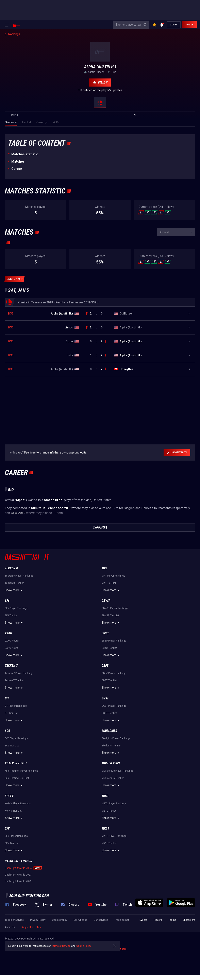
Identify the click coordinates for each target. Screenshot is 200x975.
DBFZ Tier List (109, 680)
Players (158, 920)
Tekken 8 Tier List (14, 583)
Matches (18, 161)
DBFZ (105, 666)
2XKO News (11, 648)
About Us (10, 927)
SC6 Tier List (12, 745)
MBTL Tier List (109, 810)
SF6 (7, 601)
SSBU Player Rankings (114, 640)
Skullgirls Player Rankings (116, 738)
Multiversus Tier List (113, 778)
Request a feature (31, 927)
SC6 (7, 731)
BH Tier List (11, 713)
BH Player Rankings (16, 705)
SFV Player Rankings (16, 836)
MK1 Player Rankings (113, 575)
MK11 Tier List (109, 843)
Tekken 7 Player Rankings (19, 673)
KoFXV (9, 796)
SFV (7, 828)
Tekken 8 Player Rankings (19, 575)
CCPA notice (80, 920)
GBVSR (106, 601)
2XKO (8, 633)
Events (143, 920)
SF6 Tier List (11, 615)
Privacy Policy (38, 920)
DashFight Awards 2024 (18, 868)
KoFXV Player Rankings (18, 803)
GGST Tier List (109, 713)
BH (7, 698)
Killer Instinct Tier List (17, 778)
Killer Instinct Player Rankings (21, 770)
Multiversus (111, 763)
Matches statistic (24, 154)
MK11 (105, 828)
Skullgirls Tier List (111, 745)
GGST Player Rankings (114, 705)
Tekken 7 (11, 666)
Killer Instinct (16, 763)
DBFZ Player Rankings (114, 673)
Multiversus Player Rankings (117, 770)
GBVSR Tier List (110, 615)
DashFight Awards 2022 (18, 881)
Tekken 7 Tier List (14, 680)
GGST (105, 698)
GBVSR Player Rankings (115, 608)
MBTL (105, 796)
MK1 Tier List (109, 583)
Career (16, 169)
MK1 (104, 568)
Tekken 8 (11, 568)
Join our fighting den (29, 895)
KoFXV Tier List (13, 810)
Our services (101, 920)
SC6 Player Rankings (16, 738)
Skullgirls (109, 731)
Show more (14, 590)
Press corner (122, 920)
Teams (172, 920)
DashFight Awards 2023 (18, 874)
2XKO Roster (12, 640)
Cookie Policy (59, 920)
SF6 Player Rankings (16, 608)
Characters (189, 920)
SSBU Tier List (109, 648)
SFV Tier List (12, 843)
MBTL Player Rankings (114, 803)
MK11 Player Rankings (114, 836)
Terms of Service (14, 920)
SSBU (105, 633)
